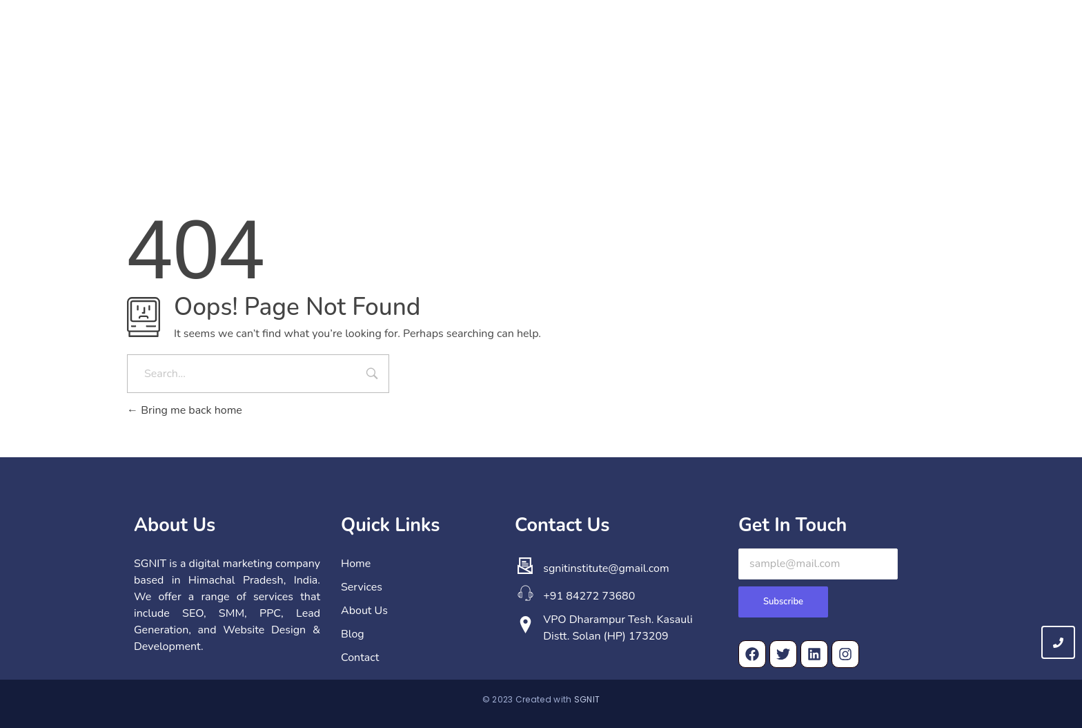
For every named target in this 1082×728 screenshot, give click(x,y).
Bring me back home (184, 410)
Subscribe (783, 601)
